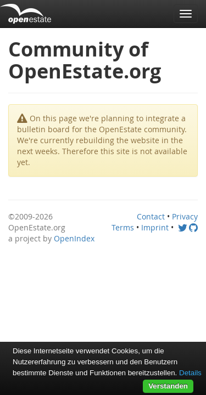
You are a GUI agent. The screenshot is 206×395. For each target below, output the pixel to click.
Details (190, 373)
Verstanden (168, 386)
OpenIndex (74, 238)
